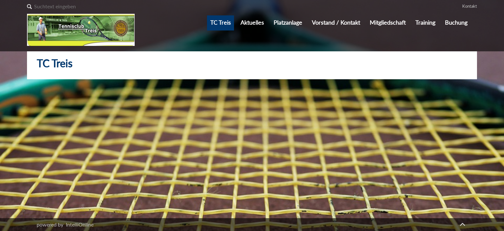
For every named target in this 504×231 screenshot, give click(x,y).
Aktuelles (252, 22)
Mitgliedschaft (388, 22)
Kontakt (469, 6)
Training (425, 22)
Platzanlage (288, 22)
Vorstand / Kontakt (336, 22)
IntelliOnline (80, 224)
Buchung (456, 22)
